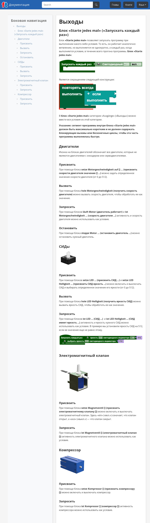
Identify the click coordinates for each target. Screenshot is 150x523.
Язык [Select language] (141, 4)
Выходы (21, 26)
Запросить (26, 52)
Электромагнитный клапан (33, 80)
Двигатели (24, 38)
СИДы (21, 62)
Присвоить (26, 43)
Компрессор (24, 94)
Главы (115, 4)
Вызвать (24, 48)
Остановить (26, 57)
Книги (128, 4)
